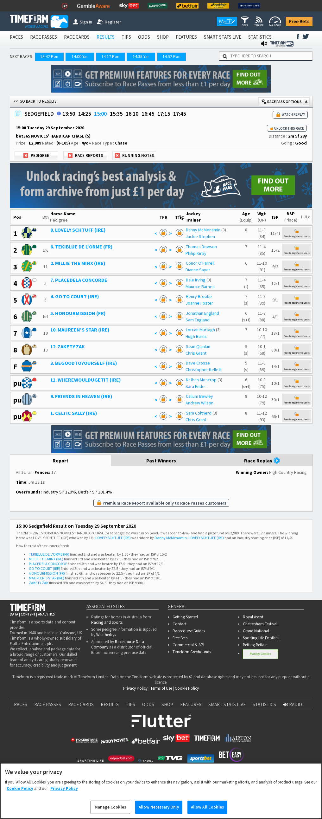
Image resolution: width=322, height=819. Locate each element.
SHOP (163, 37)
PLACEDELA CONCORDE (48, 563)
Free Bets (299, 21)
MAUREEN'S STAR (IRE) (46, 578)
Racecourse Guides (189, 631)
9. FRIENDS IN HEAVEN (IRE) (81, 396)
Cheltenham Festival (260, 624)
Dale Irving (195, 280)
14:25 (84, 113)
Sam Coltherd (199, 413)
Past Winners (161, 460)
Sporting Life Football (261, 638)
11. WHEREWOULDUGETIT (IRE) (85, 380)
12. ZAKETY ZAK (67, 346)
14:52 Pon (171, 56)
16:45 (148, 113)
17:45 (179, 113)
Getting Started (185, 617)
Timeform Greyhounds (192, 652)
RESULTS (106, 37)
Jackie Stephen (200, 236)
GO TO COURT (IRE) (44, 568)
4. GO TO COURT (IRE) (74, 296)
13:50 (68, 113)
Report (60, 460)
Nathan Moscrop (201, 380)
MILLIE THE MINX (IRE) (46, 559)
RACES (16, 37)
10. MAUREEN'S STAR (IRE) (80, 329)
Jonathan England (202, 313)
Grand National (256, 631)
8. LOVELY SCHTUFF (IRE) (78, 230)
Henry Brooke (199, 296)
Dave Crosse (198, 363)
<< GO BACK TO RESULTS (34, 101)
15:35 (116, 113)
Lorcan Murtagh (200, 329)
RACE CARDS (77, 37)
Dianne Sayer (198, 270)
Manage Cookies (260, 654)
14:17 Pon (110, 56)
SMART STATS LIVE (222, 37)
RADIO (292, 704)
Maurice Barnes (200, 286)
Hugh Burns (196, 336)
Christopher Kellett (204, 369)
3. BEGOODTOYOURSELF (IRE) (83, 363)
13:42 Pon (49, 56)
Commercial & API (188, 645)
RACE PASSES (43, 37)
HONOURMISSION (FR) (47, 573)
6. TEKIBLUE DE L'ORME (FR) (81, 246)
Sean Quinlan (198, 346)
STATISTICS (260, 37)
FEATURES (186, 37)
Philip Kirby (196, 253)
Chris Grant (196, 353)
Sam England (198, 320)
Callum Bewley (199, 396)
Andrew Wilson (199, 403)
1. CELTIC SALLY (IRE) (73, 413)
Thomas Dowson (201, 246)
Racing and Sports (107, 622)
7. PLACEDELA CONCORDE (78, 280)
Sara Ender (196, 386)
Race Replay (262, 460)
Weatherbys (106, 634)
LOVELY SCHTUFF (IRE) (113, 537)
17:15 (163, 113)
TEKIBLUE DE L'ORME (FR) (49, 554)
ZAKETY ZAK (38, 582)
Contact (179, 624)
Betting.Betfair (255, 645)
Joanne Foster (199, 303)
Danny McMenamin (203, 230)
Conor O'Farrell (200, 263)
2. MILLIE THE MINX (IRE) (77, 263)
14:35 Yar (141, 56)
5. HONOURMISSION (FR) (78, 313)
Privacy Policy (135, 688)
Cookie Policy (187, 688)
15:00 (100, 113)
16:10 (132, 113)
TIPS (126, 37)
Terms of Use (161, 688)
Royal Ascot (253, 617)
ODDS (144, 37)
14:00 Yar (80, 56)
